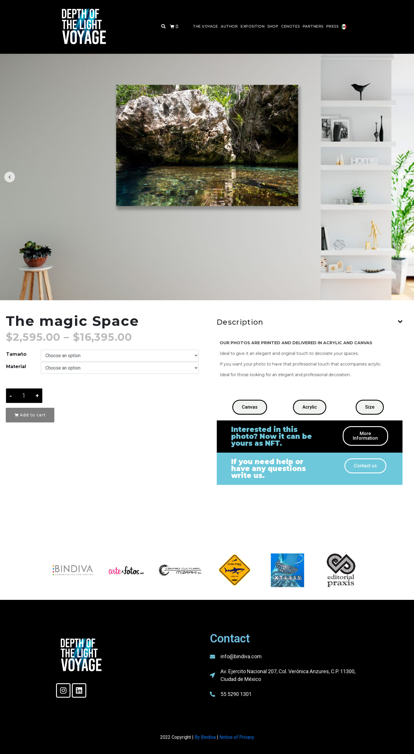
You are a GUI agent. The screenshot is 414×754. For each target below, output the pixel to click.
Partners (313, 26)
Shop (272, 26)
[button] (249, 407)
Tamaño (16, 354)
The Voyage (205, 26)
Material (16, 366)
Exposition (252, 26)
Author (229, 26)
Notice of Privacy (236, 737)
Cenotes (290, 26)
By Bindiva (205, 737)
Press (332, 26)
